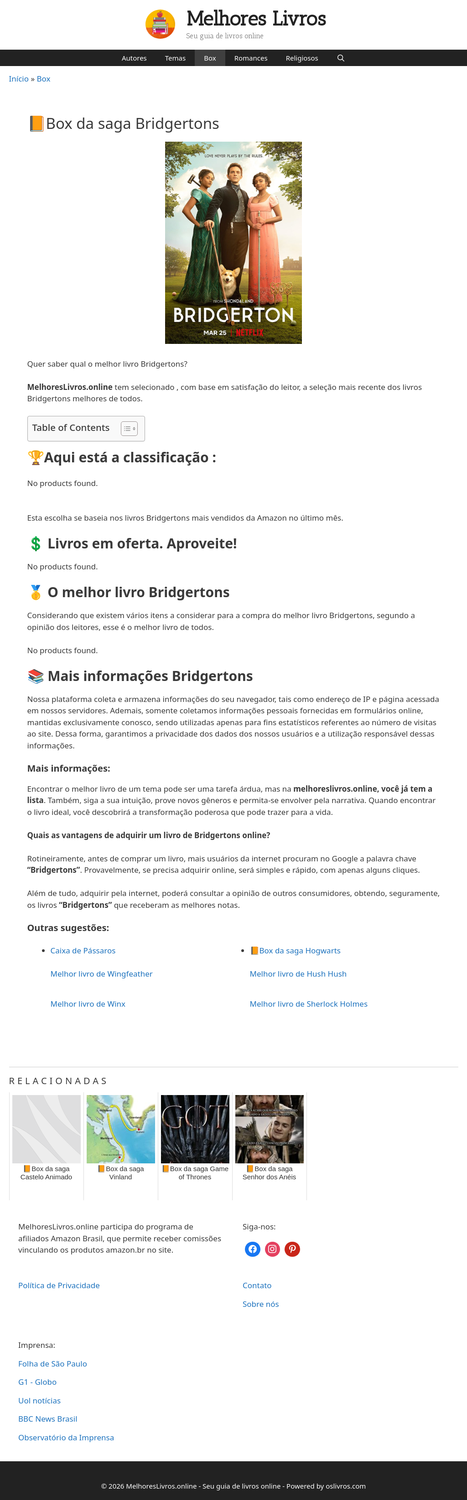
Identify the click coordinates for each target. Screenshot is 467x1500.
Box (210, 57)
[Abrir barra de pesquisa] (340, 58)
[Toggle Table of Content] (124, 428)
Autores (134, 57)
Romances (251, 57)
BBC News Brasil (48, 1418)
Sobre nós (261, 1304)
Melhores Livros (256, 19)
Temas (175, 57)
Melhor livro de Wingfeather (102, 973)
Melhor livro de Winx (88, 1003)
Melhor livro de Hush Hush (298, 973)
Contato (257, 1285)
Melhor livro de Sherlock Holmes (309, 1003)
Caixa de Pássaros (83, 950)
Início (19, 78)
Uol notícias (39, 1400)
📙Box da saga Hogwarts (295, 950)
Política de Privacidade (59, 1285)
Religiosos (302, 57)
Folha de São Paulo (52, 1363)
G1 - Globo (37, 1382)
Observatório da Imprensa (66, 1437)
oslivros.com (346, 1485)
